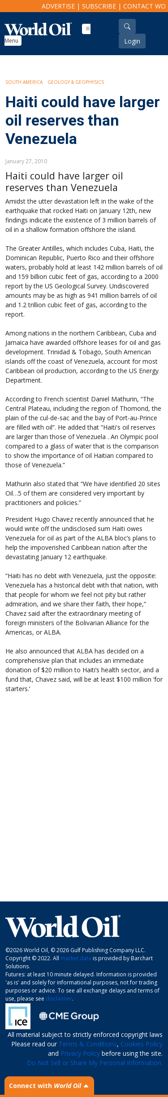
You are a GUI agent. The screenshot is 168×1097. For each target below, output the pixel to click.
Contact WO (144, 6)
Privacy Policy (80, 1053)
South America (24, 82)
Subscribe (99, 6)
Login (132, 41)
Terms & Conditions (88, 1044)
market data (75, 958)
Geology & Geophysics (75, 82)
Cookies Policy (142, 1044)
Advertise (58, 6)
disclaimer (59, 998)
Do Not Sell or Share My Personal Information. (95, 1062)
